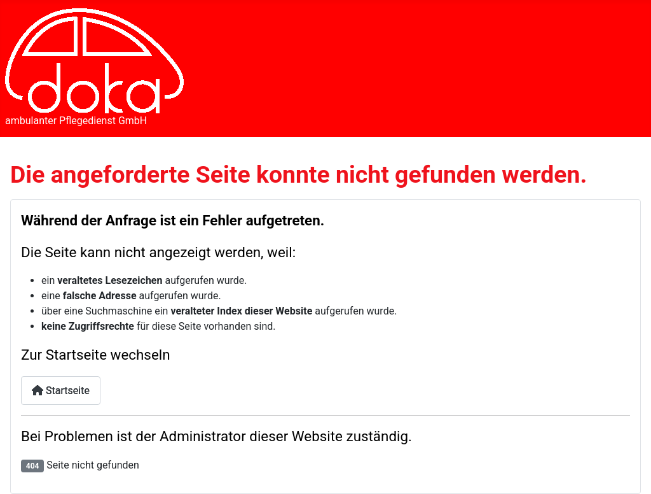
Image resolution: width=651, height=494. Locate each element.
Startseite (61, 391)
